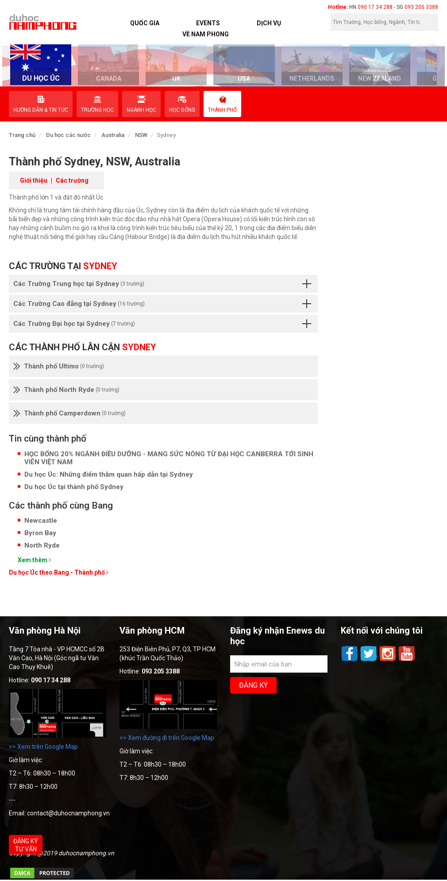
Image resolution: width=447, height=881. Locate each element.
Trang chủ (22, 135)
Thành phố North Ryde (66, 390)
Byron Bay (40, 533)
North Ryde (42, 545)
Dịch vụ (269, 23)
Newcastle (40, 521)
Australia (112, 135)
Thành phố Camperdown (69, 413)
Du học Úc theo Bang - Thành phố (58, 572)
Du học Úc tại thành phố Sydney (73, 487)
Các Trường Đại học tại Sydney (162, 323)
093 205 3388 (421, 7)
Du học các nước (68, 135)
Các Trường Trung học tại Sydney (162, 283)
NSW (141, 135)
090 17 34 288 (375, 7)
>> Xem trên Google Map (43, 746)
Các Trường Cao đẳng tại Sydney (162, 303)
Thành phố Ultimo (58, 366)
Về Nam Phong (205, 34)
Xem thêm (34, 560)
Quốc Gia (144, 23)
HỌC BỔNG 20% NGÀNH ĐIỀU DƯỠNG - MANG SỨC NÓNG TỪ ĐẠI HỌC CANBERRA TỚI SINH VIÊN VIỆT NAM (168, 458)
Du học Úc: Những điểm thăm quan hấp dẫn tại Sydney (108, 474)
